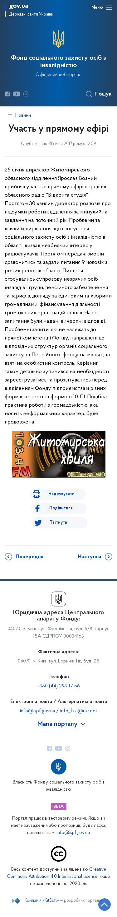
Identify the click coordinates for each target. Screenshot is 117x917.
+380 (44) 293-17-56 (58, 686)
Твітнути (58, 522)
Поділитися (61, 508)
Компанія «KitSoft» (42, 901)
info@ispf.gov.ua (73, 832)
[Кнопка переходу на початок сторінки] (104, 904)
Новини (23, 115)
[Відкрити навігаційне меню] (109, 8)
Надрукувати (61, 494)
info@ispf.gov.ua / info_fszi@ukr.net (58, 711)
